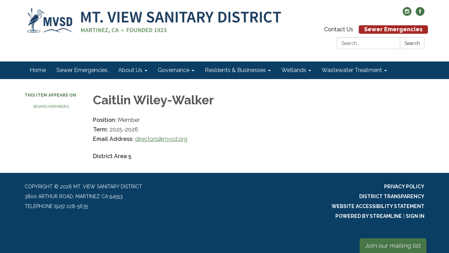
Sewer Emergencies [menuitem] (82, 70)
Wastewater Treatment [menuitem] (352, 70)
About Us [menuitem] (130, 70)
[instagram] (407, 14)
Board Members (51, 106)
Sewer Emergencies (393, 29)
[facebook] (420, 14)
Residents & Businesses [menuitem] (235, 70)
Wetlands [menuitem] (293, 70)
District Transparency (391, 196)
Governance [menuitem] (173, 70)
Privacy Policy (404, 186)
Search (412, 43)
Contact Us (338, 29)
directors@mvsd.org (161, 139)
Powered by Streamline (368, 216)
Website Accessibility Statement (377, 206)
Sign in (415, 216)
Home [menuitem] (38, 70)
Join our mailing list (393, 245)
